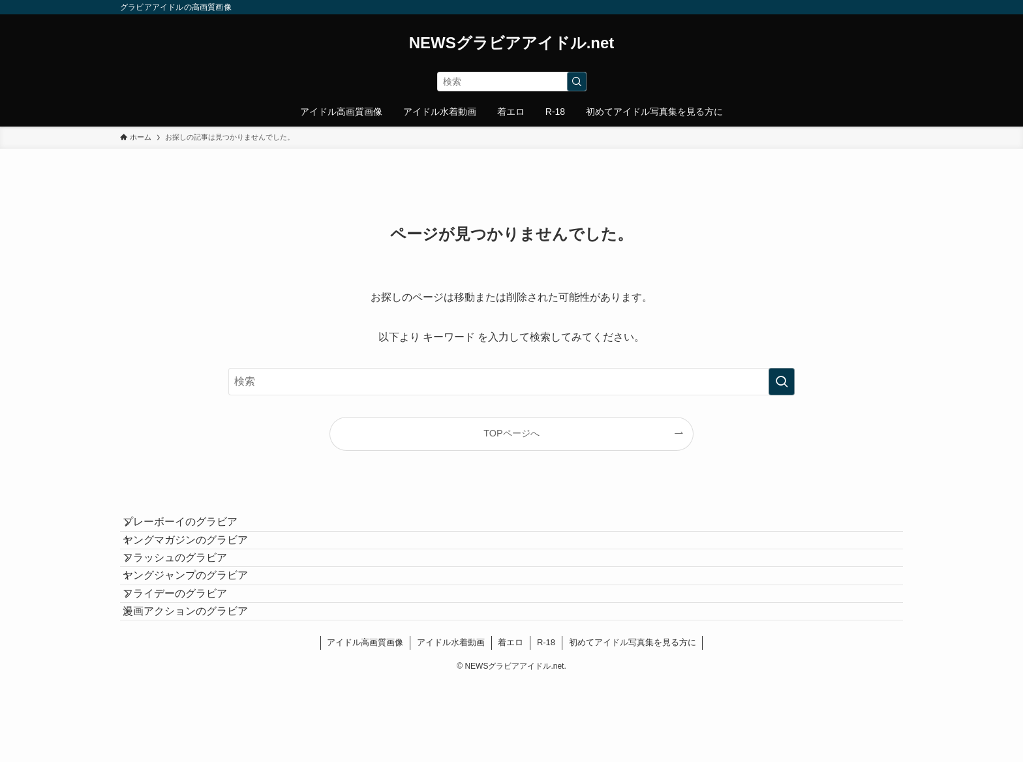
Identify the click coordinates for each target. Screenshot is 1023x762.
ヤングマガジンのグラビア (198, 559)
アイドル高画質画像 (365, 721)
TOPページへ (511, 433)
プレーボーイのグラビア (193, 528)
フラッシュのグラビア (188, 590)
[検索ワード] (512, 81)
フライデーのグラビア (188, 652)
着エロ (510, 721)
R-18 (546, 721)
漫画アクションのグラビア (198, 682)
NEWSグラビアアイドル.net (512, 43)
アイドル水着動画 (451, 721)
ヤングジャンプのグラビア (198, 621)
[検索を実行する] (577, 81)
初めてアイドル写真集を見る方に (632, 721)
